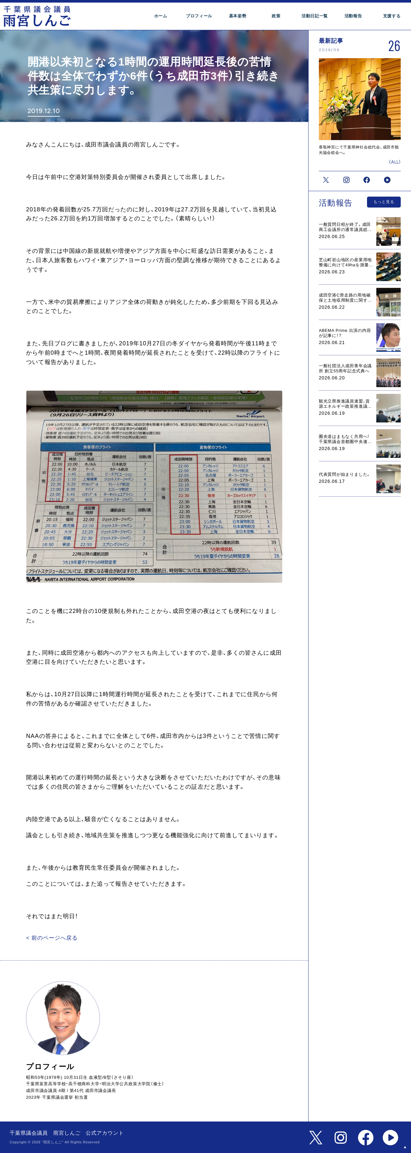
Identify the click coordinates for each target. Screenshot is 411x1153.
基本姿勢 (238, 16)
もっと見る (383, 201)
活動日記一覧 (315, 16)
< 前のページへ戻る (50, 937)
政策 (276, 16)
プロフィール (199, 16)
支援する (392, 16)
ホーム (160, 16)
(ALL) (395, 161)
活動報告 (353, 16)
